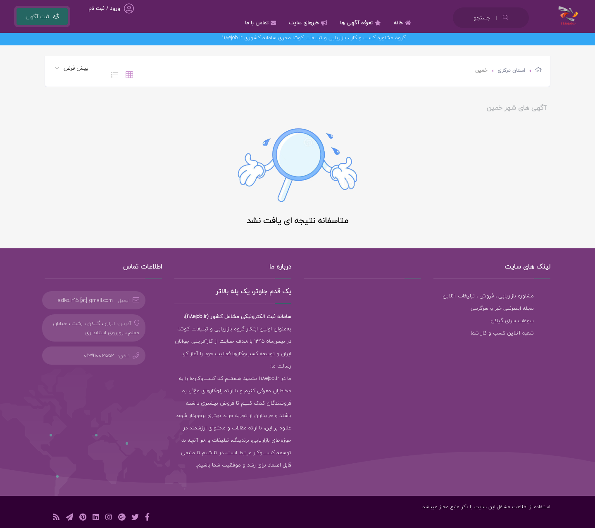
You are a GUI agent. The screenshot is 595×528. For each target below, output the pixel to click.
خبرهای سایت (309, 22)
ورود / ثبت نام (104, 8)
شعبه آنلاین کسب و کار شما (502, 332)
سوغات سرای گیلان (512, 320)
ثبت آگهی (42, 16)
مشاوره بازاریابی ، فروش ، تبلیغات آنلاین (488, 295)
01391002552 (99, 355)
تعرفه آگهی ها (361, 22)
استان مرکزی (511, 70)
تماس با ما (261, 22)
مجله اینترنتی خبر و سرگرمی (502, 308)
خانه (403, 22)
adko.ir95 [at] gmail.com (85, 300)
